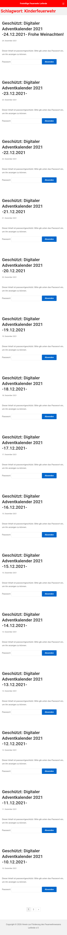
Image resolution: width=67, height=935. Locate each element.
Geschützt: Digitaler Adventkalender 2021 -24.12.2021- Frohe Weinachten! (33, 29)
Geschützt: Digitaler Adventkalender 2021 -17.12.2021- (22, 442)
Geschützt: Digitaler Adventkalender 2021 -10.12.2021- (22, 856)
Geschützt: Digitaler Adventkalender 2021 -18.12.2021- (22, 383)
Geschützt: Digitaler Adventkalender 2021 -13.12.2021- (22, 679)
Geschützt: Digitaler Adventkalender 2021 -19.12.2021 (22, 324)
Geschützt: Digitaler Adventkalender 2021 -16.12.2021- (22, 502)
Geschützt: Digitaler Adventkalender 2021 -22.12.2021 (22, 147)
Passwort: (22, 62)
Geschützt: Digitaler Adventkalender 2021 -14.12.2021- (22, 620)
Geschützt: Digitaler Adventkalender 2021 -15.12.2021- (22, 561)
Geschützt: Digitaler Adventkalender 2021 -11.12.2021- (22, 797)
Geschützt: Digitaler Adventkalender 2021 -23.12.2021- (22, 88)
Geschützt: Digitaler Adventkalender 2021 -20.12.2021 (22, 265)
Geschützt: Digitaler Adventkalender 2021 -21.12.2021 (22, 206)
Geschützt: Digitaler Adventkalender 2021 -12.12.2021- (22, 738)
